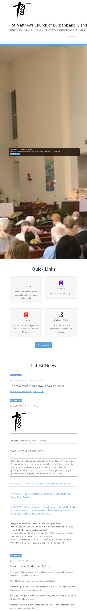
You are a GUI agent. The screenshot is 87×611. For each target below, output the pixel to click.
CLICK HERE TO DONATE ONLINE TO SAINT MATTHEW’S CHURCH (41, 484)
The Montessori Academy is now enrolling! (37, 385)
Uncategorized (16, 375)
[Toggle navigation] (72, 38)
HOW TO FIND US (15, 153)
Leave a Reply (38, 381)
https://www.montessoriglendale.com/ (27, 392)
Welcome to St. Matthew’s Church (32, 566)
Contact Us (43, 345)
